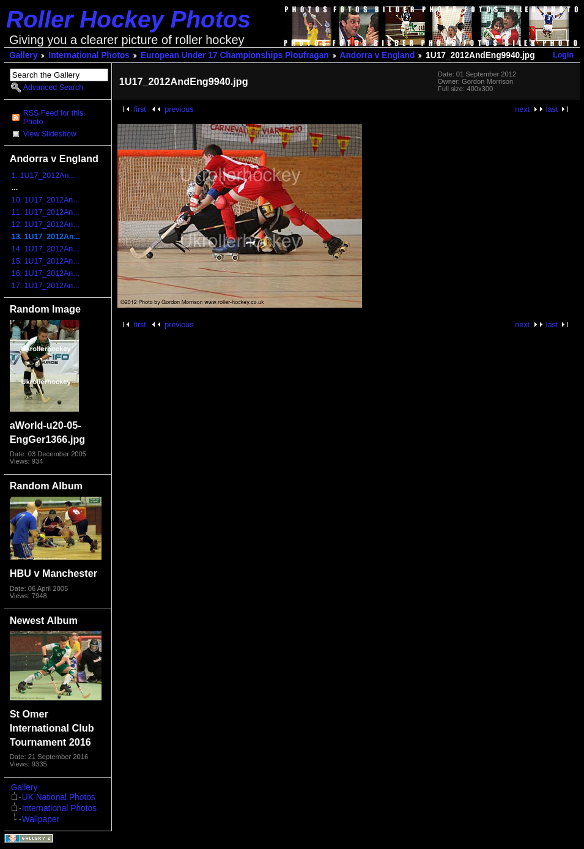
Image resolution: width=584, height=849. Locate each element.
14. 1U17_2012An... (45, 249)
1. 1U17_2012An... (43, 175)
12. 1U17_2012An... (45, 224)
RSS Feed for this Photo (53, 117)
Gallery (23, 55)
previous (178, 109)
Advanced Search (53, 87)
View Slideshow (49, 134)
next (522, 109)
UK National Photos (58, 797)
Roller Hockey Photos (128, 19)
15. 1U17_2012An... (45, 261)
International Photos (89, 55)
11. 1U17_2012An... (45, 212)
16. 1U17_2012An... (45, 273)
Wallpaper (40, 819)
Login (563, 55)
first (140, 109)
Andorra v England (377, 55)
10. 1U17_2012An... (45, 200)
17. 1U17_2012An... (45, 285)
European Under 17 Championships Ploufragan (235, 55)
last (552, 109)
